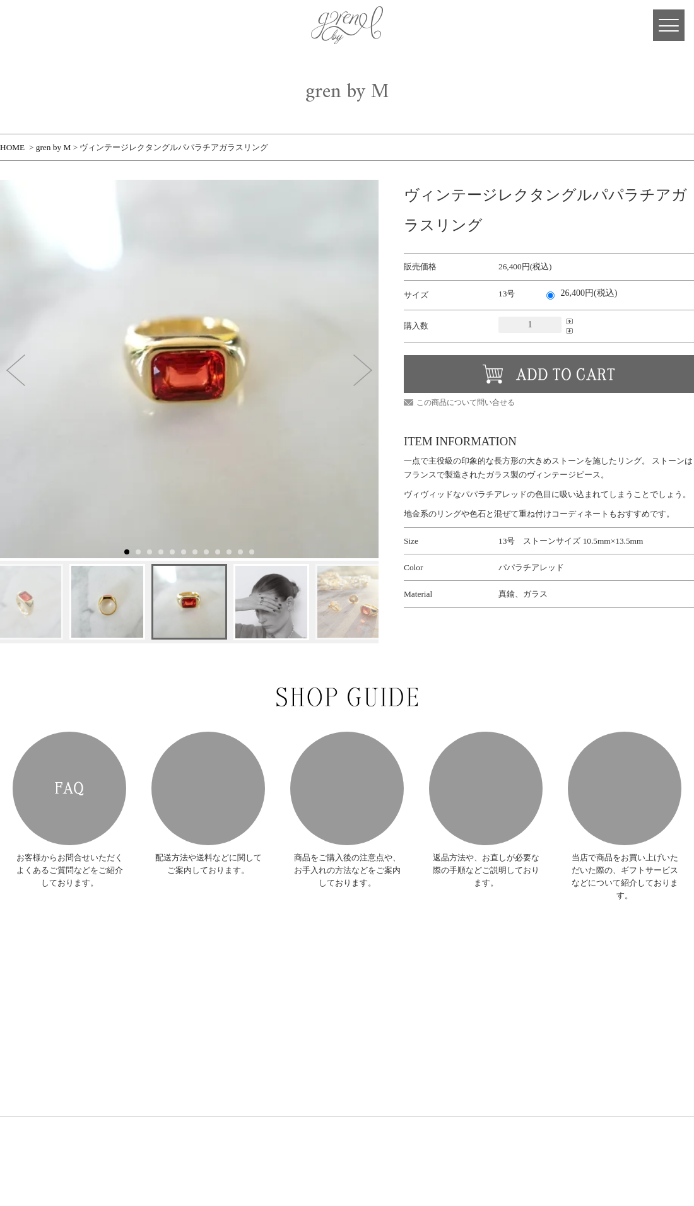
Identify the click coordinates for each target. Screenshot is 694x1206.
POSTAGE (208, 788)
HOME (12, 147)
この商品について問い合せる (465, 402)
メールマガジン (437, 1005)
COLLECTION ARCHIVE (178, 1005)
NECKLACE (261, 999)
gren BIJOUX (348, 958)
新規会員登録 (434, 958)
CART (50, 25)
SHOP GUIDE (159, 1053)
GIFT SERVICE (624, 788)
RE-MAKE (155, 1037)
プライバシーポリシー (448, 1053)
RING (251, 974)
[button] (15, 370)
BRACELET (260, 1012)
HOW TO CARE (347, 788)
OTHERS (256, 1024)
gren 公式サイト (347, 25)
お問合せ (427, 1021)
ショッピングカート (444, 989)
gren (44, 971)
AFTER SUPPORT (486, 788)
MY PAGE (25, 25)
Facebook (75, 25)
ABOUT (151, 989)
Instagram (100, 25)
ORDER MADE (162, 1021)
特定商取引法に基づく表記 (455, 1037)
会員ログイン (434, 974)
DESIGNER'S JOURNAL (176, 1084)
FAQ (69, 788)
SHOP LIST (156, 1068)
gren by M (53, 147)
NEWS (148, 974)
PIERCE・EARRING (273, 986)
